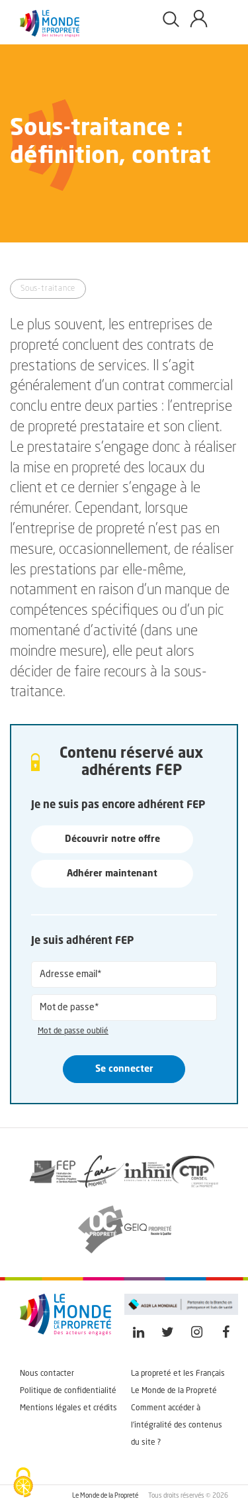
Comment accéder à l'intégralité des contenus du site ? (176, 1425)
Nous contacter (47, 1374)
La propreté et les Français (178, 1374)
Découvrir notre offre (112, 839)
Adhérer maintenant (112, 873)
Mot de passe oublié (73, 1031)
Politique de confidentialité (68, 1391)
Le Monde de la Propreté (174, 1391)
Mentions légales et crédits (68, 1408)
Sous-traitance (48, 289)
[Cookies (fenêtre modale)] (23, 1484)
